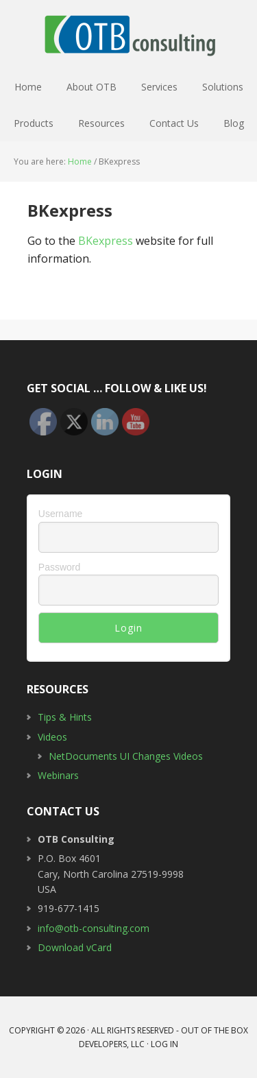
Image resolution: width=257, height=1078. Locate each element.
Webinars (58, 775)
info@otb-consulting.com (93, 928)
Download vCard (75, 947)
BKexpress (105, 240)
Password (59, 567)
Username (60, 513)
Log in (164, 1044)
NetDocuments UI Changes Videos (126, 756)
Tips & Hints (65, 716)
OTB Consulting (129, 34)
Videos (52, 736)
